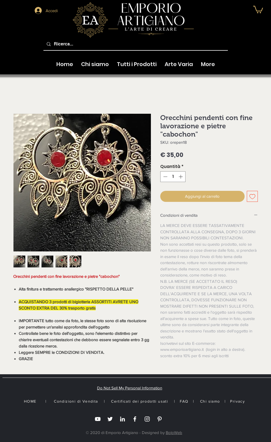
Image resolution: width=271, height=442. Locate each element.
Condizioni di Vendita (76, 401)
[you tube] (97, 419)
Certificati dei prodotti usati (139, 401)
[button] (258, 9)
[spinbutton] (173, 177)
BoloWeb (174, 432)
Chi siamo (210, 401)
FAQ (184, 401)
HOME (30, 401)
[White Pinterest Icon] (159, 419)
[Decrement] (164, 177)
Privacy (237, 401)
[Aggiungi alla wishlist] (252, 196)
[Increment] (181, 177)
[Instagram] (147, 419)
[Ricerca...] (135, 44)
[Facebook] (134, 419)
